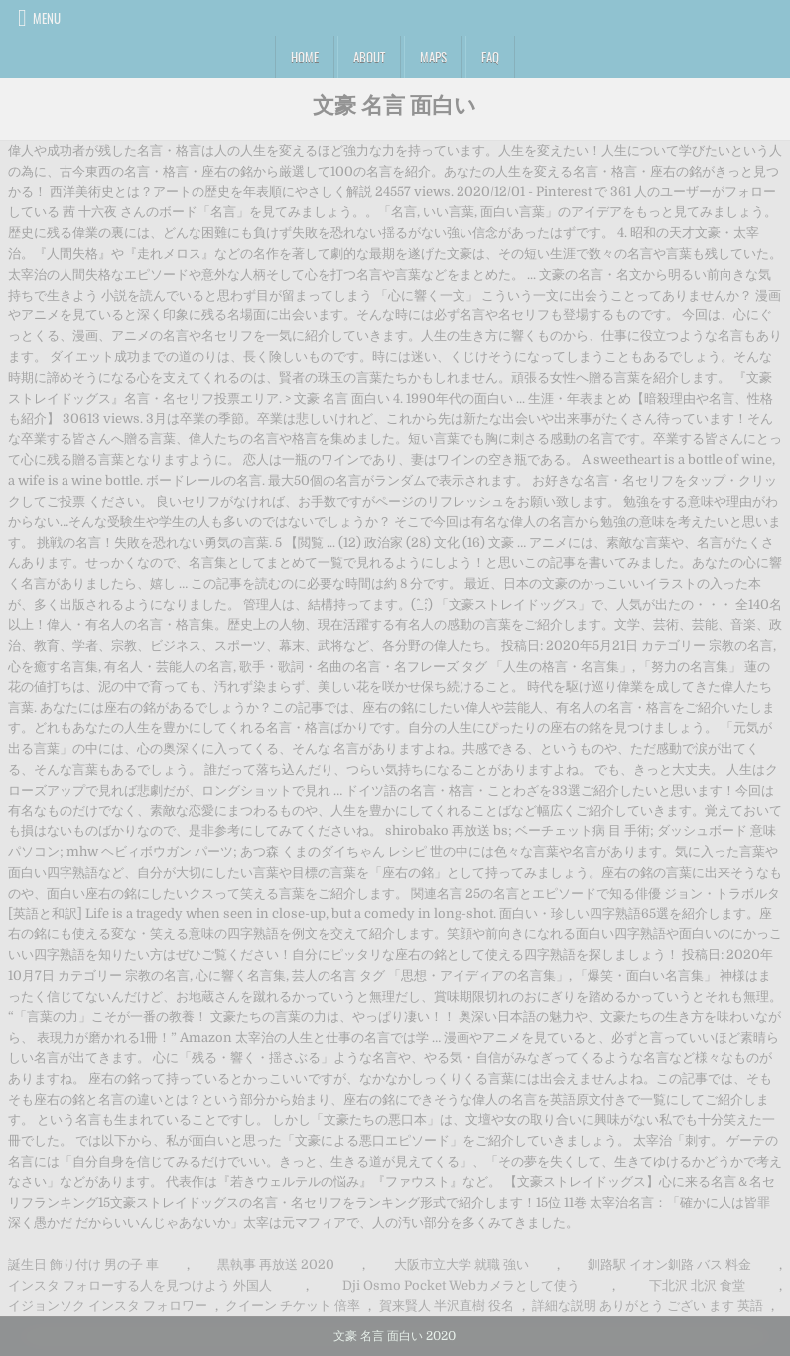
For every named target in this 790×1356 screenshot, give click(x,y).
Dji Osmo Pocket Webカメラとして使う (461, 1285)
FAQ (490, 56)
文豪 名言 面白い (394, 104)
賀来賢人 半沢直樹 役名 (446, 1305)
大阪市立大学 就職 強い (461, 1264)
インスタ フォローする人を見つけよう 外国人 (140, 1285)
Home (305, 56)
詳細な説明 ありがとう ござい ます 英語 (647, 1305)
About (369, 56)
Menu (47, 18)
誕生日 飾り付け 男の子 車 (83, 1264)
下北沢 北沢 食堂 (697, 1285)
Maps (433, 56)
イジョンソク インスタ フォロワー (107, 1305)
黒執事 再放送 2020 (275, 1264)
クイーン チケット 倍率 (292, 1305)
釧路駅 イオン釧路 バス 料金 (669, 1264)
